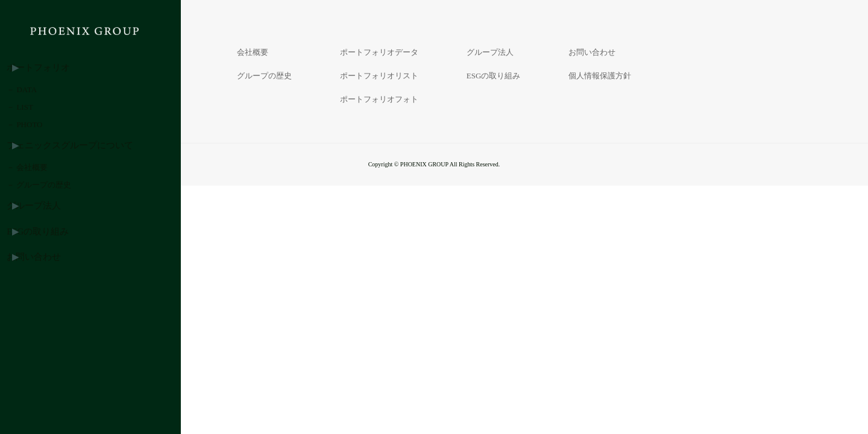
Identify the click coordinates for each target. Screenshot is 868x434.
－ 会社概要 (44, 227)
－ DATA (39, 102)
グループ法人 (47, 290)
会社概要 (252, 52)
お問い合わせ (47, 352)
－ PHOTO (42, 164)
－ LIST (37, 133)
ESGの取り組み (51, 321)
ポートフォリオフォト (379, 99)
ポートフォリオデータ (379, 52)
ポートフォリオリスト (379, 75)
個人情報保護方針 (599, 75)
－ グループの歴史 (56, 258)
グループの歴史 (264, 75)
